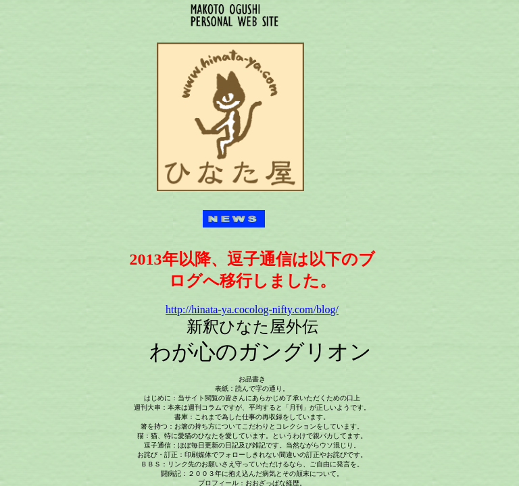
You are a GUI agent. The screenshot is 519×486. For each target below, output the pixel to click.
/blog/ (252, 309)
